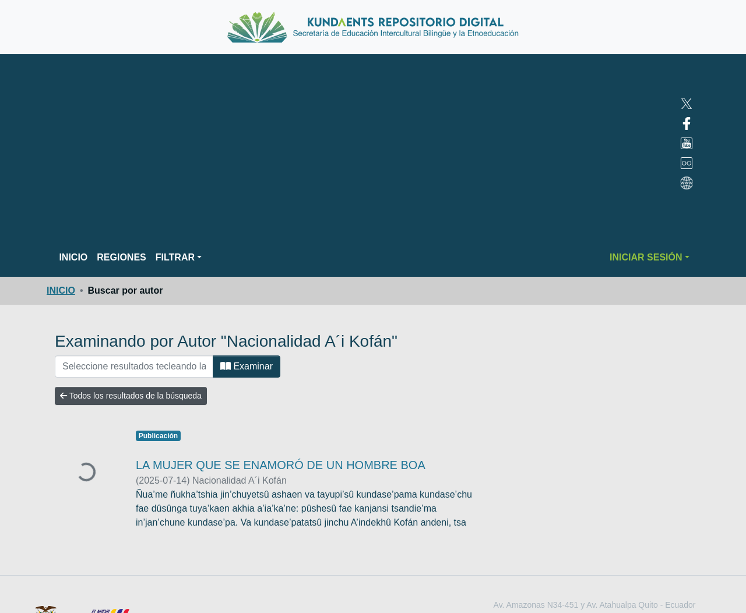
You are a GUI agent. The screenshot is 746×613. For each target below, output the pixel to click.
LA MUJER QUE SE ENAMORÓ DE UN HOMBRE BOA (280, 465)
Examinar (246, 366)
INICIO (73, 257)
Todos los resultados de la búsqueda (131, 395)
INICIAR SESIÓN (646, 257)
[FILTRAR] (134, 366)
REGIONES (121, 257)
